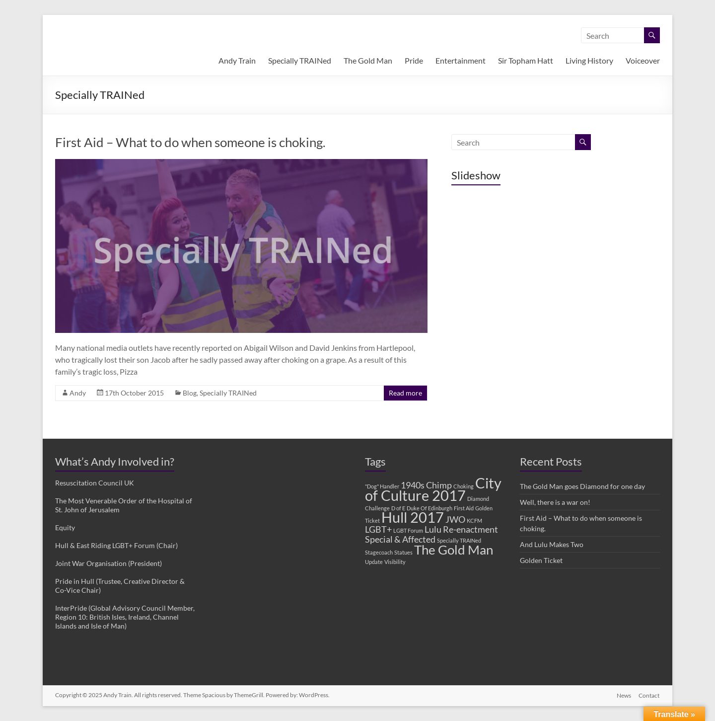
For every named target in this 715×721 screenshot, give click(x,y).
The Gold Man (368, 60)
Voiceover (643, 60)
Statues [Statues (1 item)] (403, 552)
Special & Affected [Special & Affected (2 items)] (400, 539)
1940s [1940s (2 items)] (413, 485)
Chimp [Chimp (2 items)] (439, 485)
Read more (405, 393)
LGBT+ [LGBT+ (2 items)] (378, 529)
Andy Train (237, 60)
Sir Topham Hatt (525, 60)
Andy (78, 393)
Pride (414, 60)
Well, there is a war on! (555, 502)
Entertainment (460, 60)
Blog (190, 393)
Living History (589, 60)
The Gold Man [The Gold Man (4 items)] (453, 550)
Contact (649, 695)
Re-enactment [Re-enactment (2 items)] (470, 529)
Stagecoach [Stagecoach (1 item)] (379, 552)
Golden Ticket (541, 560)
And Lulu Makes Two (551, 544)
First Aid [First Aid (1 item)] (464, 508)
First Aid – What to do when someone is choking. (190, 142)
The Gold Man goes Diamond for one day (582, 486)
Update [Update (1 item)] (374, 562)
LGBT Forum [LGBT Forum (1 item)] (408, 530)
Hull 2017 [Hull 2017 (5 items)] (412, 517)
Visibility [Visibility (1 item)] (395, 562)
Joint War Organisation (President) (108, 563)
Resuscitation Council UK (94, 483)
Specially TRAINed (299, 60)
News (624, 695)
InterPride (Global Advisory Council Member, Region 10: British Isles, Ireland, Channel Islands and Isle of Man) (125, 617)
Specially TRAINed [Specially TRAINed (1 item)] (459, 540)
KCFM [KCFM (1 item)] (474, 520)
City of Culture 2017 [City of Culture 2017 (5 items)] (433, 489)
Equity (65, 527)
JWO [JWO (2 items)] (455, 519)
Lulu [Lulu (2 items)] (433, 529)
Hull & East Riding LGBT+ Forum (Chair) (116, 545)
